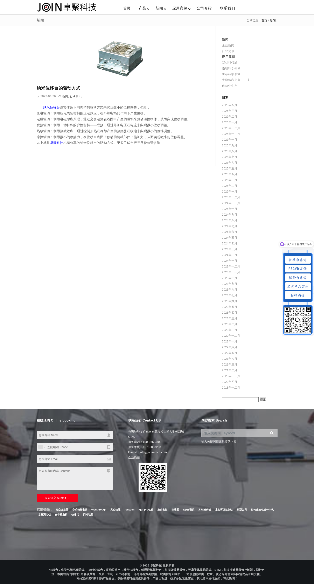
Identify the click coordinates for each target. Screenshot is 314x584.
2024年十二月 (231, 197)
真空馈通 (115, 509)
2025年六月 (229, 162)
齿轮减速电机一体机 (262, 509)
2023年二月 (229, 324)
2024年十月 (229, 208)
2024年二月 (229, 255)
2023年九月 (229, 283)
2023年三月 (229, 318)
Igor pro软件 (146, 509)
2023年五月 (229, 306)
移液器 (175, 509)
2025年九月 (229, 145)
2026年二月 (229, 116)
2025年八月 (229, 151)
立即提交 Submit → (57, 498)
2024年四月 (229, 243)
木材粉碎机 (204, 509)
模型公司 (242, 509)
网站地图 (88, 514)
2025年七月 (229, 157)
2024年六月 (229, 232)
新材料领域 (229, 62)
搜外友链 (162, 509)
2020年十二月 (231, 376)
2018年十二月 (231, 387)
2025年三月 (229, 180)
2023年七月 (229, 295)
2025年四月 (229, 174)
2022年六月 (229, 347)
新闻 (273, 20)
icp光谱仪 (188, 509)
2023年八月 (229, 289)
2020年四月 (229, 381)
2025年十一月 (231, 133)
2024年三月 (229, 249)
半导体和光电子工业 (236, 80)
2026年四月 (229, 105)
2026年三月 (229, 110)
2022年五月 (229, 353)
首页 (264, 20)
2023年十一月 (231, 272)
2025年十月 (229, 139)
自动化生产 (229, 85)
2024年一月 (229, 260)
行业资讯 (76, 96)
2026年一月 (229, 122)
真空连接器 (62, 509)
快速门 (75, 514)
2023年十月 (229, 278)
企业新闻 (228, 45)
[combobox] (41, 447)
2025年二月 (229, 185)
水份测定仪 (44, 514)
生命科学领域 (231, 74)
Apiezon (130, 509)
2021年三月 (229, 364)
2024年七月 (229, 226)
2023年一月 (229, 330)
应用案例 (228, 56)
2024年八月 (229, 220)
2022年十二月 (231, 335)
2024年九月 (229, 214)
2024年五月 (229, 237)
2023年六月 (229, 301)
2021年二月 (229, 370)
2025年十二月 (231, 128)
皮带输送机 (61, 514)
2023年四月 (229, 312)
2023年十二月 (231, 266)
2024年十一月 (231, 203)
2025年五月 (229, 168)
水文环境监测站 (224, 509)
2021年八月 (229, 358)
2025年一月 (229, 191)
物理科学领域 (231, 68)
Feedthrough (98, 509)
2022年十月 (229, 341)
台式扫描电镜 (80, 509)
